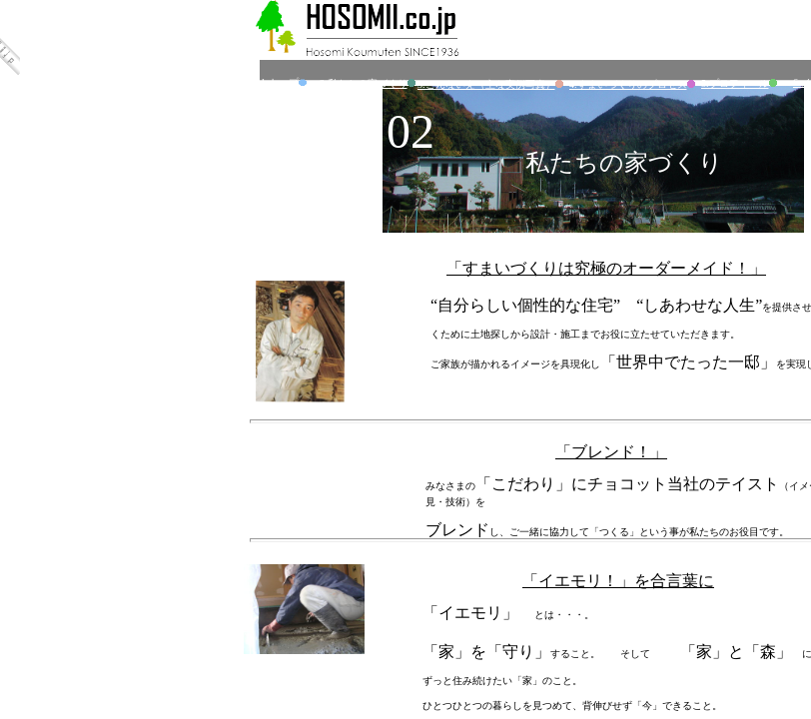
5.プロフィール (740, 83)
